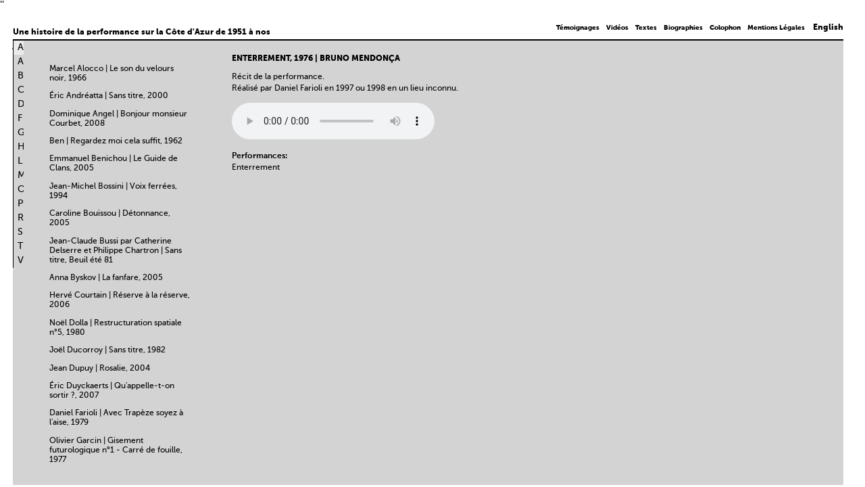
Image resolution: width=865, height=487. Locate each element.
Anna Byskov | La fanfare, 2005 (106, 278)
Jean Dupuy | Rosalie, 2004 (99, 369)
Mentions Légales (776, 27)
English (828, 28)
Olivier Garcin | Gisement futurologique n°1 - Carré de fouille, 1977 (115, 450)
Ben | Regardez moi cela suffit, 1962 (115, 141)
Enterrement (256, 168)
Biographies (683, 27)
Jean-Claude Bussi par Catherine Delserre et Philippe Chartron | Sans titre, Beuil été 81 (115, 250)
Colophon (725, 27)
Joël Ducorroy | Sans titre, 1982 (107, 350)
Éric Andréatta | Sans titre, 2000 (108, 96)
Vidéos (617, 27)
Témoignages (577, 27)
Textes (646, 27)
